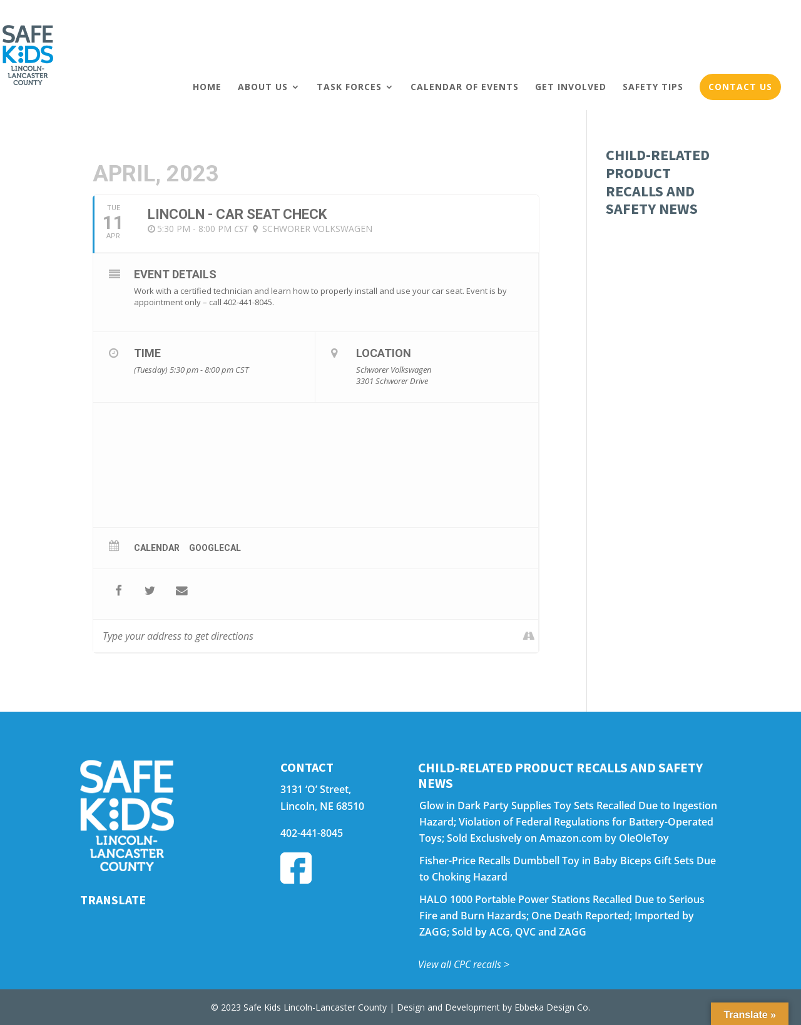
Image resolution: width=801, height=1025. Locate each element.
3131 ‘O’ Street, (315, 789)
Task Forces (349, 87)
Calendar (157, 548)
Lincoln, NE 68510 (322, 806)
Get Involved (570, 87)
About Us (263, 87)
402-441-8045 (311, 833)
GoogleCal (215, 548)
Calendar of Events (465, 87)
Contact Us (740, 87)
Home (207, 87)
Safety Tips (653, 87)
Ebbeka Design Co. (552, 1007)
